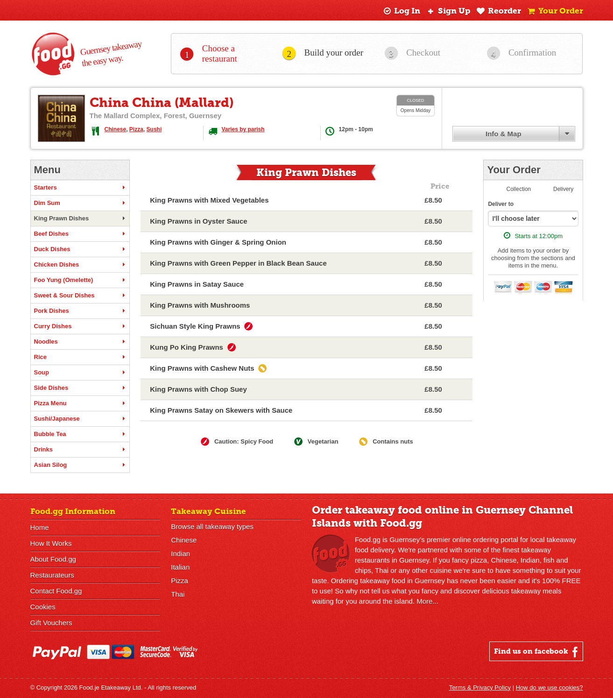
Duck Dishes (80, 249)
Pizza (136, 129)
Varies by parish (243, 129)
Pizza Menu (80, 403)
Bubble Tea (80, 434)
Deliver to (501, 204)
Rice (80, 357)
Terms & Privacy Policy (480, 687)
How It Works (51, 543)
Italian (180, 567)
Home (39, 527)
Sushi (154, 129)
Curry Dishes (80, 326)
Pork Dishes (80, 311)
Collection (519, 189)
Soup (80, 372)
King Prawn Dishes (80, 218)
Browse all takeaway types (212, 526)
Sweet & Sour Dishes (80, 295)
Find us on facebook (537, 652)
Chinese (116, 129)
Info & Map (503, 134)
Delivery (563, 189)
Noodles (80, 341)
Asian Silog (80, 465)
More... (427, 601)
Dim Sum (80, 203)
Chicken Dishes (80, 264)
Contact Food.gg (56, 591)
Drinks (80, 449)
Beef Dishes (80, 234)
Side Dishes (80, 388)
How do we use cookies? (549, 687)
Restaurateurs (52, 575)
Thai (177, 594)
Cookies (43, 607)
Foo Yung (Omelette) (80, 280)
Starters (80, 187)
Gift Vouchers (51, 623)
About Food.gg (53, 559)
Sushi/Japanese (80, 419)
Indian (180, 553)
